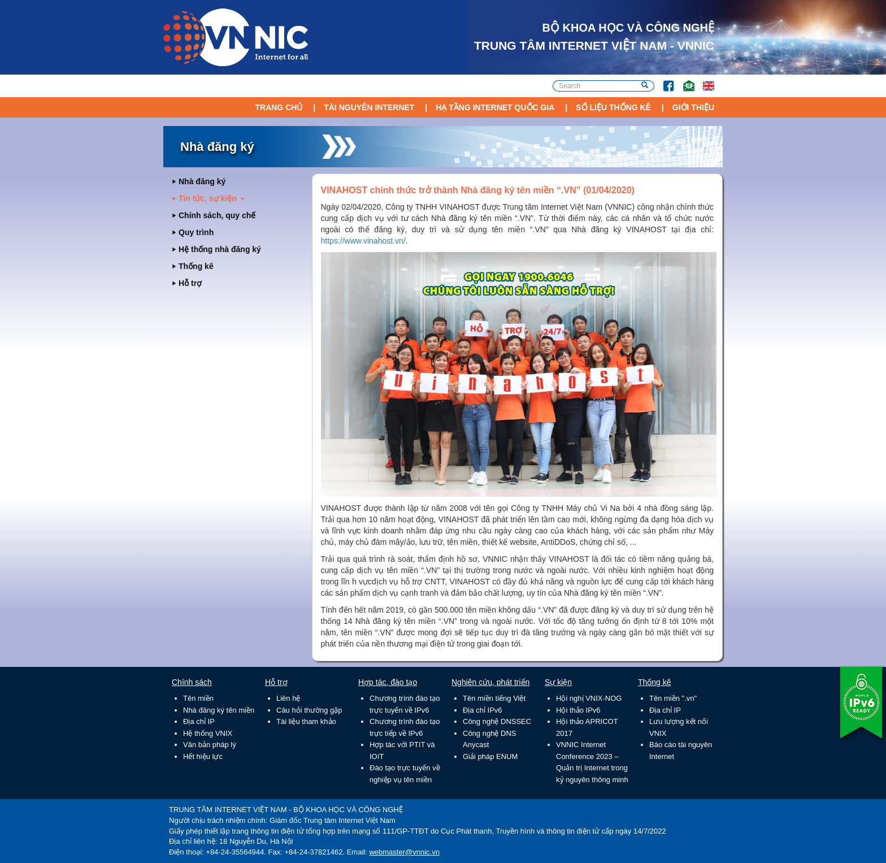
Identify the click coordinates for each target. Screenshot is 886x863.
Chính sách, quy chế (217, 215)
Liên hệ (288, 698)
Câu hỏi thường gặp (309, 710)
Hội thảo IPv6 (578, 710)
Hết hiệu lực (203, 756)
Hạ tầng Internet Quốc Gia (495, 107)
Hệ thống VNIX (207, 733)
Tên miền (198, 698)
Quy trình (196, 232)
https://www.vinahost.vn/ (363, 240)
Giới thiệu (693, 107)
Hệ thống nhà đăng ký (220, 249)
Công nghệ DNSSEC (497, 721)
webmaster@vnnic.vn (404, 852)
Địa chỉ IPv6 (482, 710)
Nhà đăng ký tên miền (218, 710)
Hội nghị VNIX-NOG (589, 698)
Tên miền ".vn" (673, 698)
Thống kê (196, 266)
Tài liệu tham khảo (306, 721)
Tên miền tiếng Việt (494, 698)
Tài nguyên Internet (369, 107)
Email (684, 80)
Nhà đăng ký (202, 181)
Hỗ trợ (190, 283)
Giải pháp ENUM (490, 756)
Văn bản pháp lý (209, 744)
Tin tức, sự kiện (212, 198)
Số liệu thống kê (613, 107)
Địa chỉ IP (199, 721)
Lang (703, 80)
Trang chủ (278, 107)
